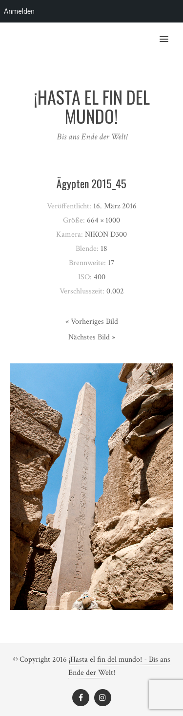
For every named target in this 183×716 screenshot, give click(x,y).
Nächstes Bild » (91, 337)
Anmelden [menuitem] (19, 11)
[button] (169, 32)
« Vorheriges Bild (91, 321)
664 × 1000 (103, 220)
